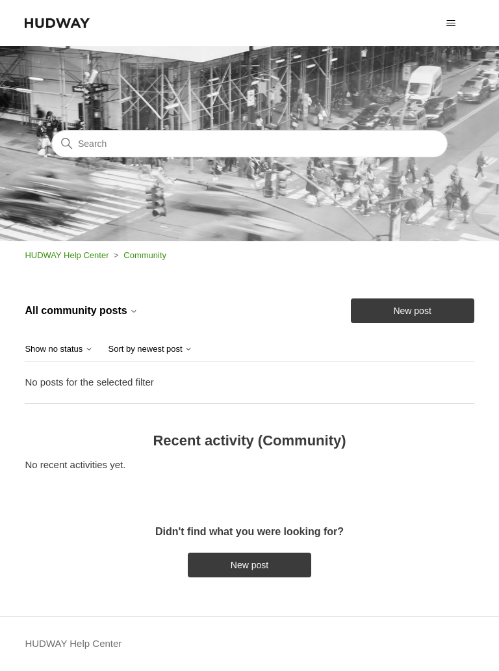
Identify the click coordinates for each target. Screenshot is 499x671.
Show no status (59, 349)
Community (144, 255)
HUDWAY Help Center (67, 255)
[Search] (249, 144)
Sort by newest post (151, 349)
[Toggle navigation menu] (451, 23)
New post (412, 311)
